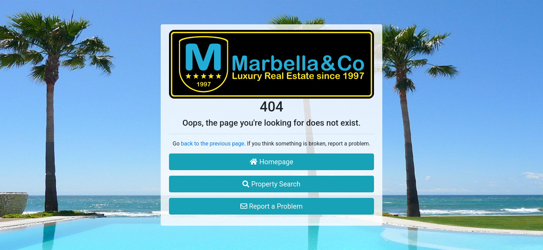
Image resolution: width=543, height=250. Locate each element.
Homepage (271, 162)
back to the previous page (212, 143)
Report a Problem (271, 206)
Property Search (271, 184)
